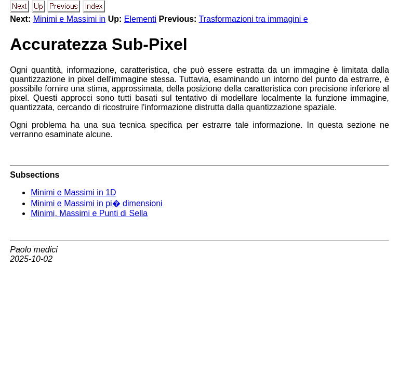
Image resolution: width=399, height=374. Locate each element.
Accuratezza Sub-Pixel (98, 44)
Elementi (140, 19)
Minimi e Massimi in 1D (73, 192)
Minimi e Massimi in (69, 19)
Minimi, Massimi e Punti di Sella (89, 213)
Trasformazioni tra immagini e (253, 19)
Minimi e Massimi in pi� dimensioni (96, 203)
